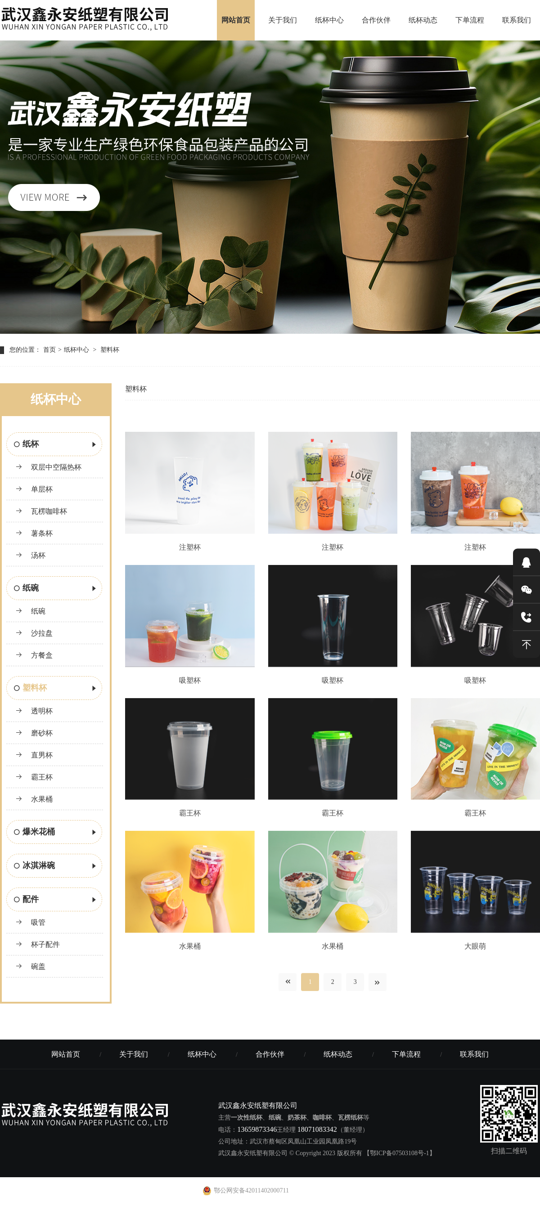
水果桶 (34, 799)
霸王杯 (34, 777)
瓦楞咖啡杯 (41, 511)
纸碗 (56, 589)
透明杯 (34, 711)
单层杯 (34, 489)
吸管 (30, 922)
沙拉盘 (34, 633)
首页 (49, 349)
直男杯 (34, 755)
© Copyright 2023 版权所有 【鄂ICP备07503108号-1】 (362, 1153)
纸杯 (56, 445)
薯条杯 (34, 533)
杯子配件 (37, 944)
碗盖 (30, 966)
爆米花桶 (56, 832)
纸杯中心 (329, 20)
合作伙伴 (376, 20)
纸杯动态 (423, 20)
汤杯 (30, 555)
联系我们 (516, 20)
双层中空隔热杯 (48, 467)
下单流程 (469, 20)
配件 (56, 900)
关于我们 (282, 20)
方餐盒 (34, 655)
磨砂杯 (34, 733)
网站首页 (235, 20)
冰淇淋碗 (56, 866)
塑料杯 (109, 349)
